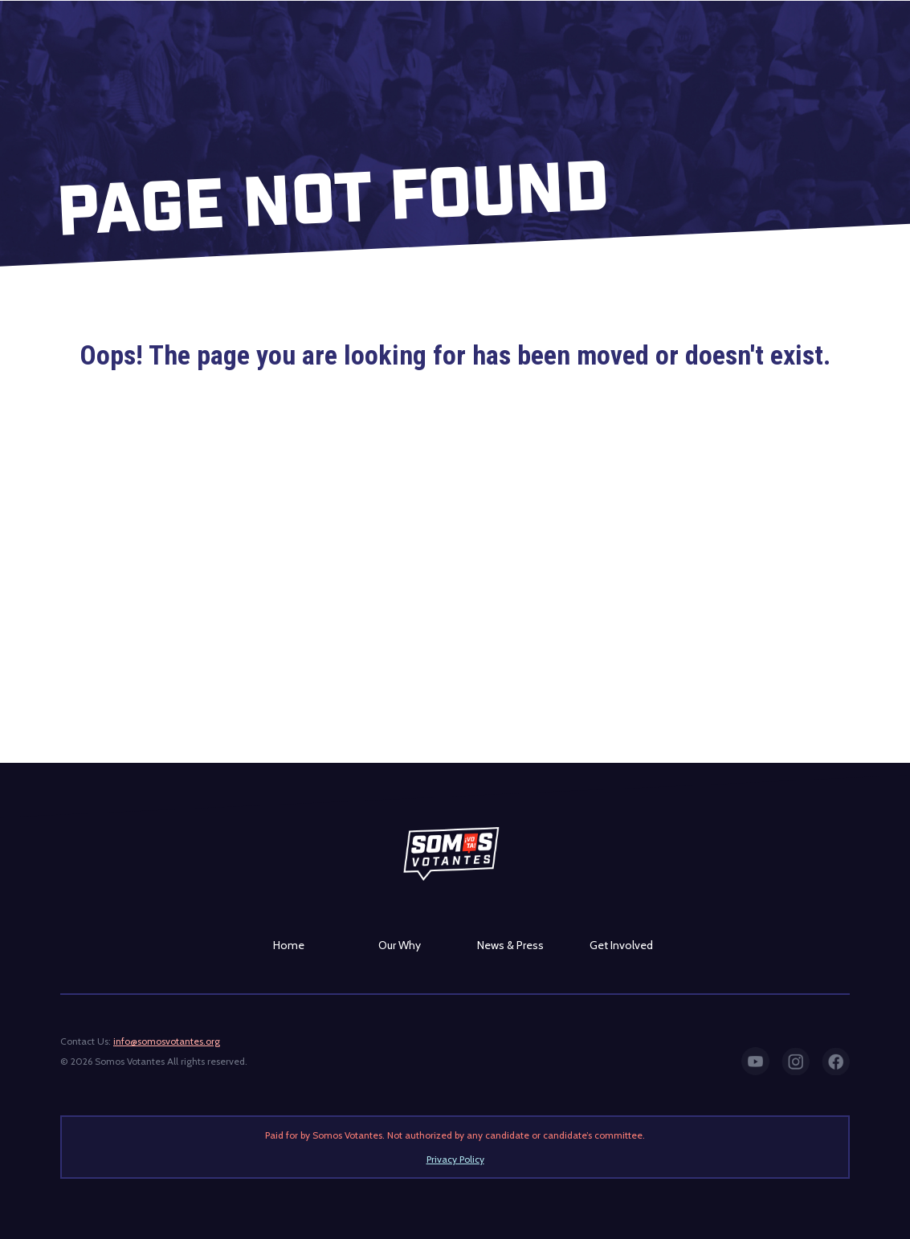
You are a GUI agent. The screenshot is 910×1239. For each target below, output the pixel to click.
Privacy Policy (455, 1159)
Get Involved (621, 945)
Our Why (399, 945)
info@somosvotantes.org (166, 1041)
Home (288, 945)
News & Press (510, 945)
